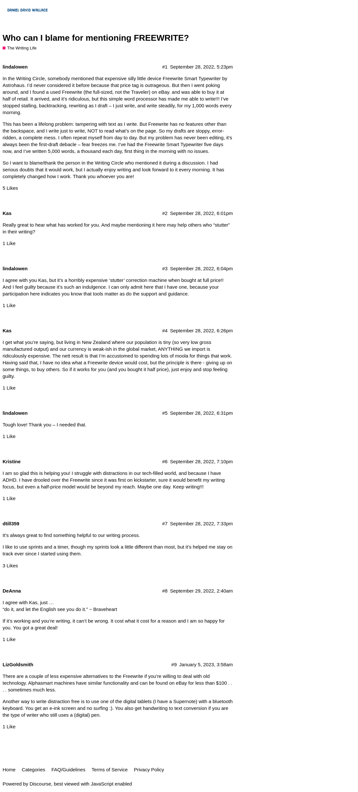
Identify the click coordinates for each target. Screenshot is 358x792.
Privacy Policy (149, 769)
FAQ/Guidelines (68, 769)
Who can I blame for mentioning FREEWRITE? (96, 38)
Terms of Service (110, 769)
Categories (33, 769)
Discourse (40, 784)
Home (9, 769)
